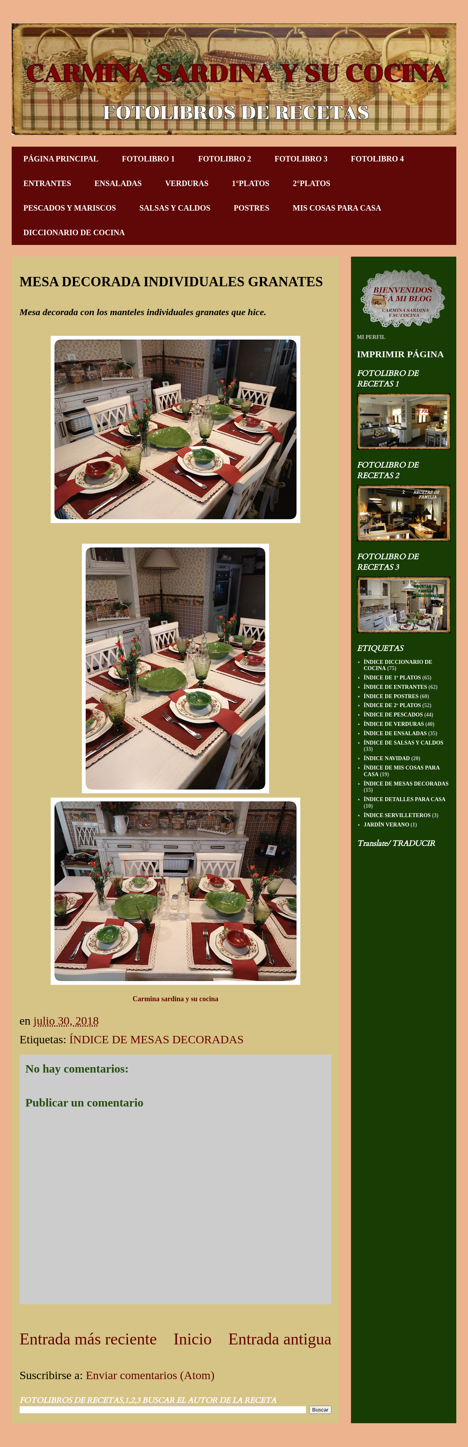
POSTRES (251, 208)
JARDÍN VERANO (387, 825)
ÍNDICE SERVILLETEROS (397, 815)
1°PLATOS (250, 183)
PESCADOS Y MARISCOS (69, 208)
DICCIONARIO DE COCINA (74, 232)
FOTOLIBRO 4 (377, 158)
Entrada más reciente (88, 1339)
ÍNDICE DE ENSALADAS (395, 733)
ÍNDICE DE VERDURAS (394, 724)
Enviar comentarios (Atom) (150, 1375)
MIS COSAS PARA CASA (337, 208)
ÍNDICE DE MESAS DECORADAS (156, 1039)
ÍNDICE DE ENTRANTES (395, 687)
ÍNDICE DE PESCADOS (393, 715)
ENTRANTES (47, 183)
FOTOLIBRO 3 (301, 158)
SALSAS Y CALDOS (174, 208)
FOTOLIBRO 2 (224, 158)
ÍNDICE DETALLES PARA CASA (405, 799)
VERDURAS (186, 183)
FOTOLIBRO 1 (148, 158)
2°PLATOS (311, 183)
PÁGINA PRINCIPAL (60, 158)
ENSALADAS (118, 183)
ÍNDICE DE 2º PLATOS (392, 705)
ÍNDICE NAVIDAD (387, 758)
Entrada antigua (280, 1339)
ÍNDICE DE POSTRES (391, 696)
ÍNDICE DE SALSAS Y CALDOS (403, 743)
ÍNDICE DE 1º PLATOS (392, 678)
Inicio (193, 1339)
